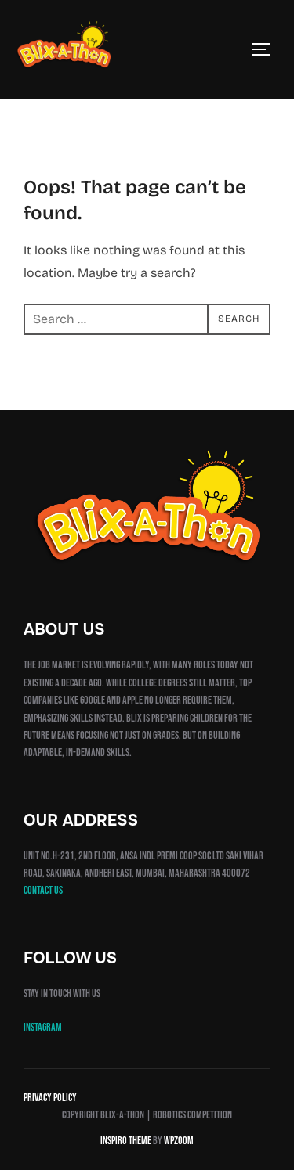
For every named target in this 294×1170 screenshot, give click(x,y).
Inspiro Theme (125, 1140)
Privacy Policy (50, 1097)
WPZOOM (179, 1140)
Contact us (43, 890)
